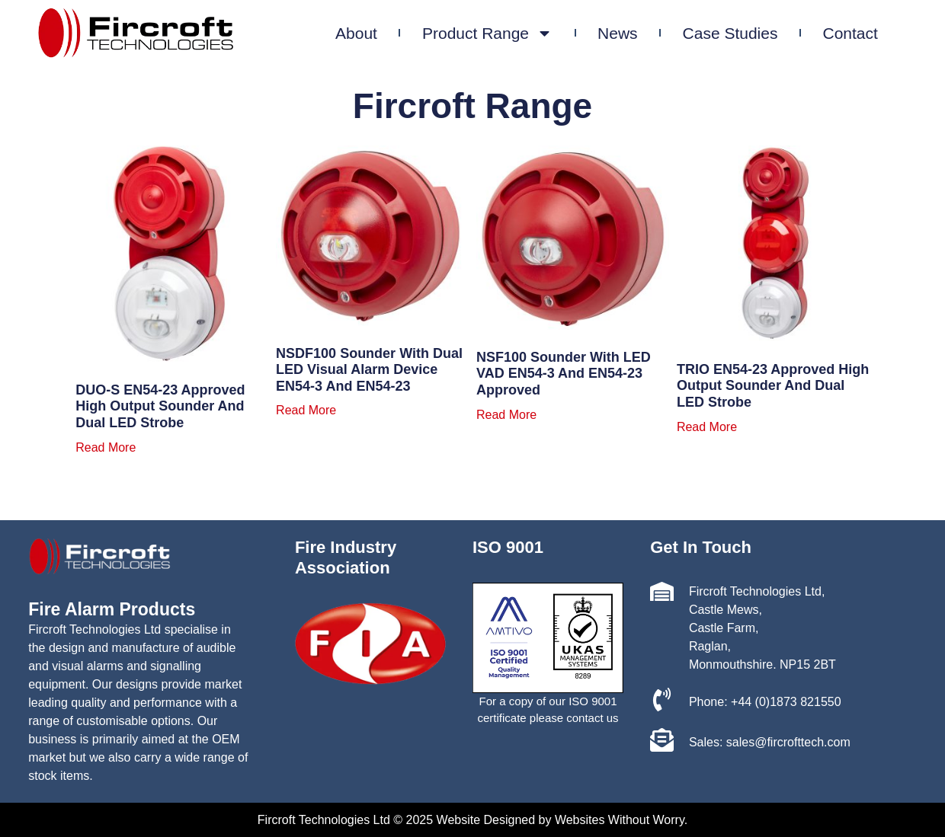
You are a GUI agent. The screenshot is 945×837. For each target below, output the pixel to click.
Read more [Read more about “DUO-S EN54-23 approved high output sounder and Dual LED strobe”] (105, 448)
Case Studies (759, 33)
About (386, 33)
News (647, 33)
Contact (879, 33)
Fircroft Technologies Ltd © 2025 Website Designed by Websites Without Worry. (472, 819)
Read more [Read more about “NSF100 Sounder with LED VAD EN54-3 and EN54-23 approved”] (506, 415)
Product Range (517, 33)
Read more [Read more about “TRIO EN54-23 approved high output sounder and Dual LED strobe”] (707, 427)
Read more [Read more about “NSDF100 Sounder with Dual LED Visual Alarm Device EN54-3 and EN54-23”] (306, 410)
